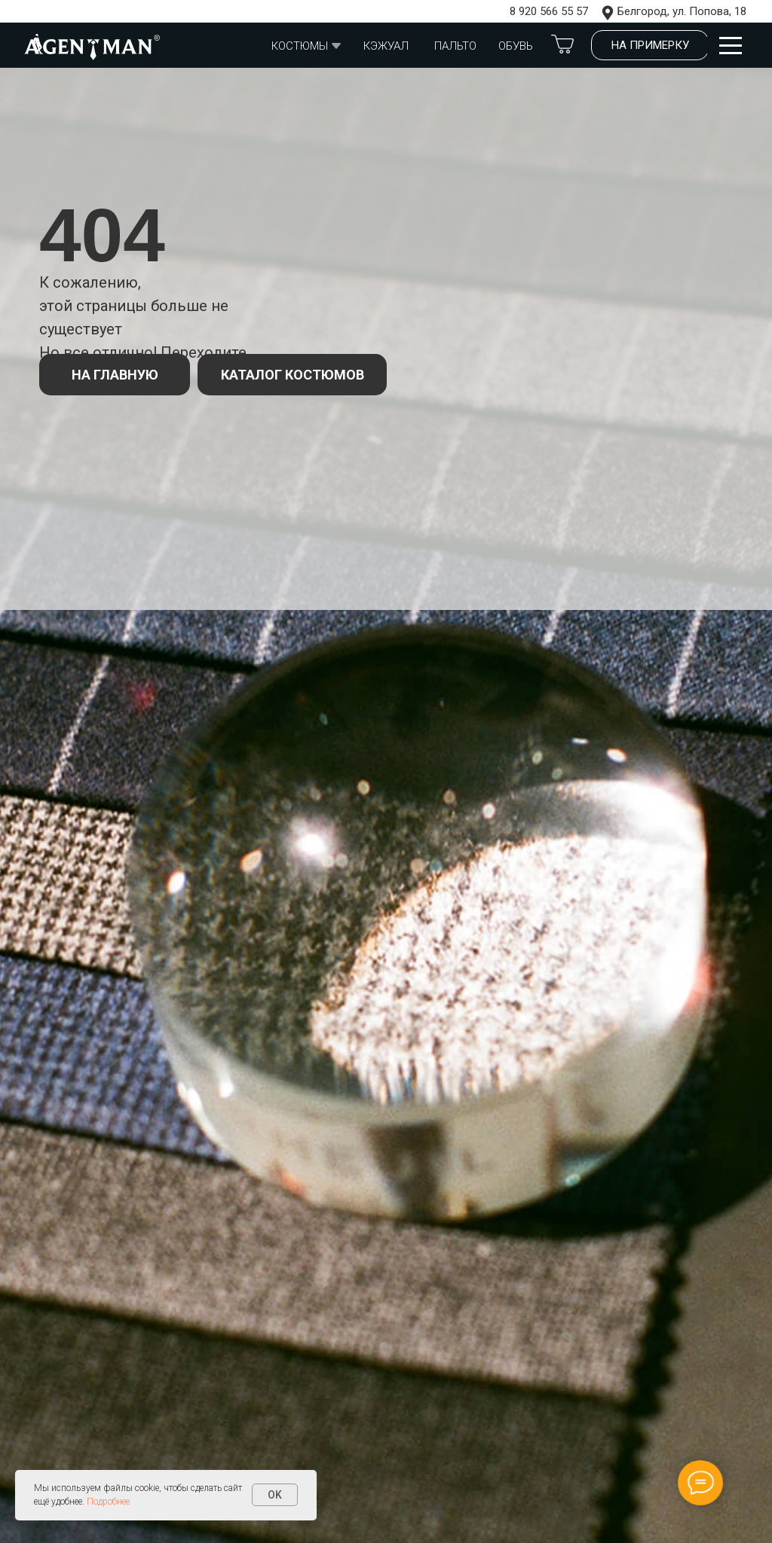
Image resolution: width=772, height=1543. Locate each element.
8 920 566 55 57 (549, 11)
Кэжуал (386, 46)
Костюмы (299, 46)
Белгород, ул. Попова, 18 (681, 11)
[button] (650, 45)
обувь (515, 46)
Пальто (455, 46)
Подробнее (108, 1501)
